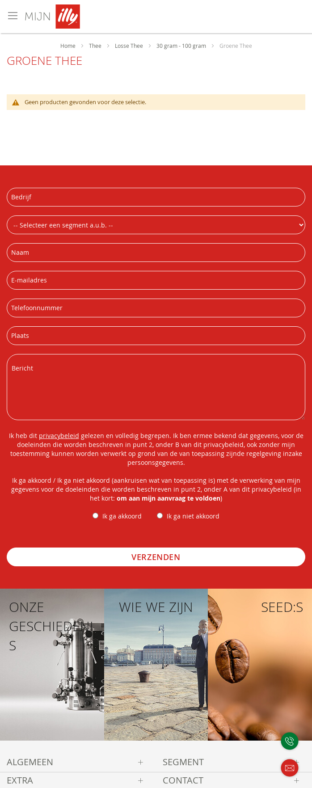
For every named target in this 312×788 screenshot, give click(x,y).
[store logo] (82, 16)
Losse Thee (129, 45)
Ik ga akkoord (122, 516)
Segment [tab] (183, 762)
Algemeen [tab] (30, 762)
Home (68, 45)
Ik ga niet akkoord (193, 516)
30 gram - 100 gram (181, 45)
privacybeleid (59, 435)
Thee (96, 45)
